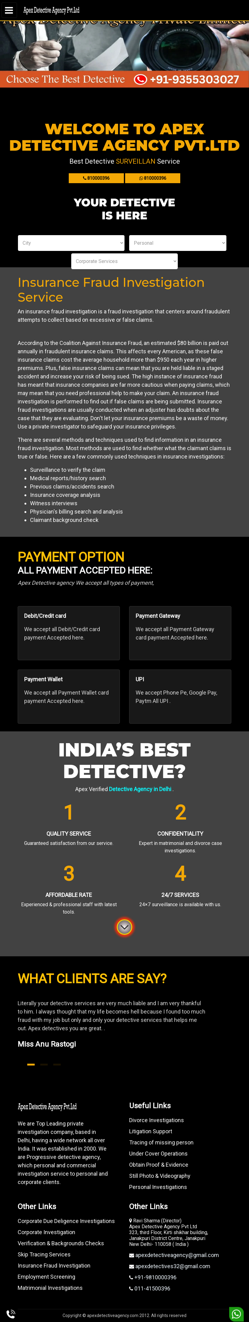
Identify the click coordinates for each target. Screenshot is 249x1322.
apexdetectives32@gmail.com (172, 1266)
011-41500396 (151, 1288)
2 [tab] (44, 1065)
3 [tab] (57, 1065)
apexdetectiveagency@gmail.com (176, 1255)
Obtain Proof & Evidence (158, 1164)
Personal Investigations (158, 1187)
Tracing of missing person (161, 1142)
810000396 (96, 178)
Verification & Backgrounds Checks (61, 1243)
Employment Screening (46, 1276)
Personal (177, 243)
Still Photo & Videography (159, 1176)
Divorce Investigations (156, 1120)
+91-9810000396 (155, 1277)
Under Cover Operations (158, 1153)
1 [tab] (31, 1065)
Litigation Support (150, 1131)
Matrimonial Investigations (50, 1288)
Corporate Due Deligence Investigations (66, 1221)
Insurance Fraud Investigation (54, 1265)
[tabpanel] (124, 1031)
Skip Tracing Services (44, 1254)
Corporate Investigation (46, 1232)
